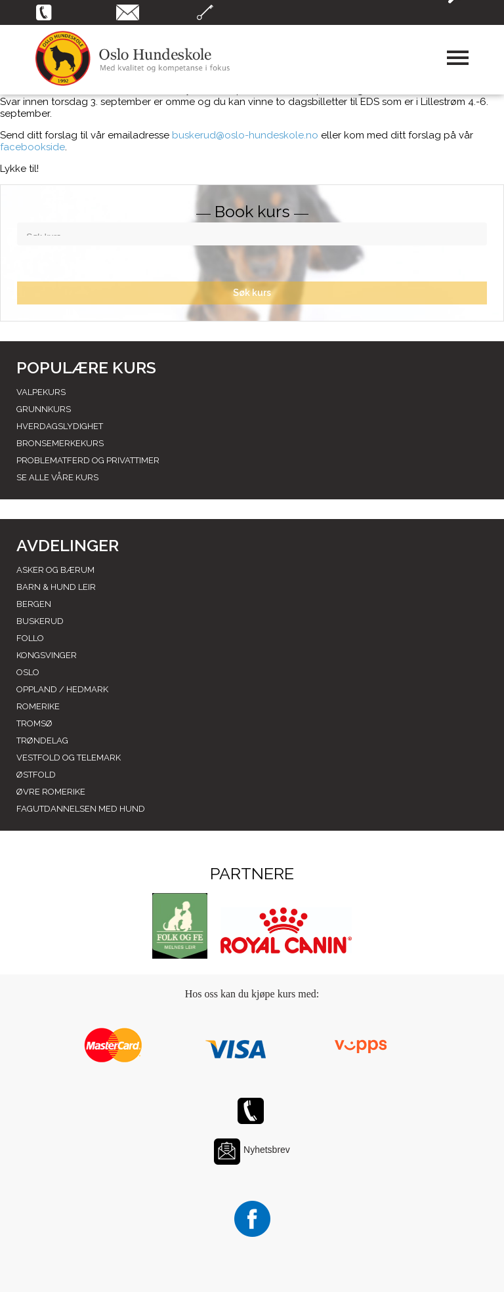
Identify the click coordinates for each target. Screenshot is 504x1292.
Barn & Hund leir (56, 587)
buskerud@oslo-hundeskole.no (245, 135)
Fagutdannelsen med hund (80, 809)
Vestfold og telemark (68, 757)
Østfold (36, 775)
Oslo (27, 672)
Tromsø (34, 723)
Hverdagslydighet (59, 426)
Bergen (33, 604)
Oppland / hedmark (62, 689)
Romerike (38, 706)
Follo (30, 638)
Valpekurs (41, 392)
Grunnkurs (43, 409)
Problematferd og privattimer (87, 460)
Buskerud (40, 621)
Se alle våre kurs (57, 477)
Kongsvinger (46, 655)
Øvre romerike (50, 792)
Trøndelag (42, 740)
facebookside (32, 147)
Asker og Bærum (55, 570)
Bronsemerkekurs (60, 443)
